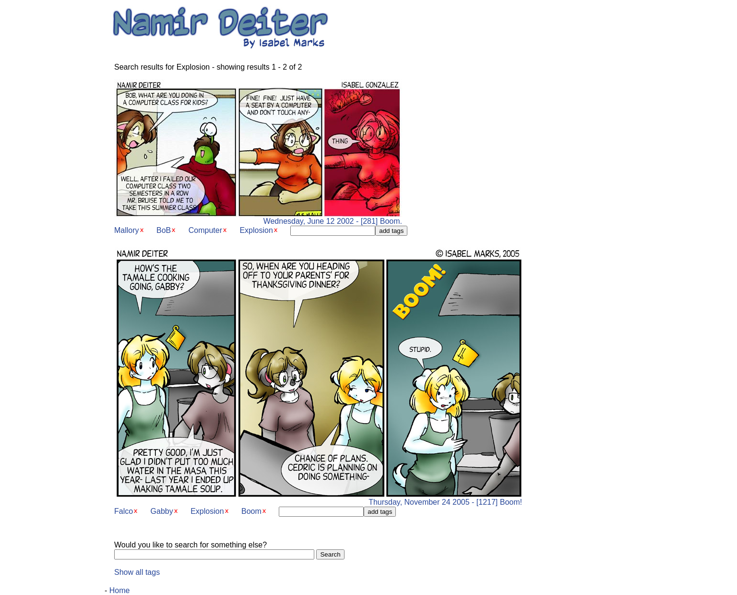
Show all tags (137, 572)
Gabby (162, 511)
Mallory (126, 230)
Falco (123, 511)
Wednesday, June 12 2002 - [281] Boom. (258, 217)
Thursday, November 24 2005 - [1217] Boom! (318, 498)
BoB (163, 230)
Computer (205, 230)
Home (119, 590)
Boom (251, 511)
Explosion (256, 230)
